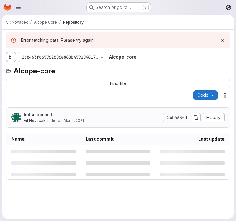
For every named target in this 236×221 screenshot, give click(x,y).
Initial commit (38, 114)
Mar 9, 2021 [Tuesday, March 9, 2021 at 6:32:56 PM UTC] (74, 120)
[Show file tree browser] (11, 57)
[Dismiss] (222, 40)
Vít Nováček (34, 120)
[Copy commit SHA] (196, 117)
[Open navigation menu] (18, 7)
